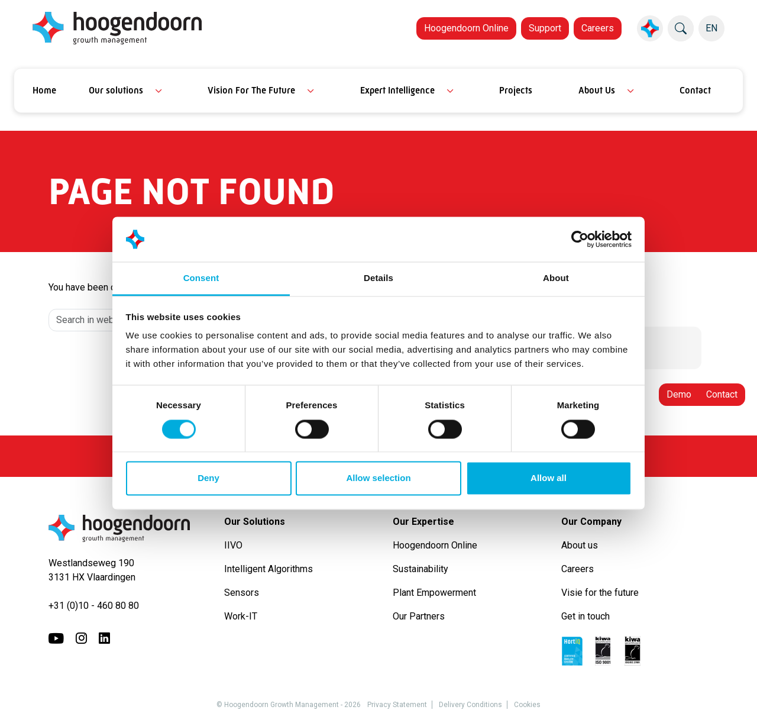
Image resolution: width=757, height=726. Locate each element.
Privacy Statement (397, 705)
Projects (515, 90)
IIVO (233, 545)
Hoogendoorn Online (466, 28)
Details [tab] (378, 278)
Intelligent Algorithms (268, 569)
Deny (208, 478)
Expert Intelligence (397, 90)
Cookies (527, 705)
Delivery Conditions (470, 705)
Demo (679, 394)
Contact (695, 90)
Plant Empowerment (435, 592)
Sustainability (420, 569)
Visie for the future (600, 592)
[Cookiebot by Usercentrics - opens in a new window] (580, 239)
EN (711, 28)
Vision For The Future (251, 90)
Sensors (241, 592)
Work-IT (240, 616)
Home (44, 90)
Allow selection (378, 478)
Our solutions (116, 90)
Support (545, 28)
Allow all (548, 478)
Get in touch (585, 616)
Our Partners (419, 616)
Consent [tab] (201, 278)
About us (580, 545)
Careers (597, 28)
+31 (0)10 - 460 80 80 (93, 605)
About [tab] (556, 278)
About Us (596, 90)
